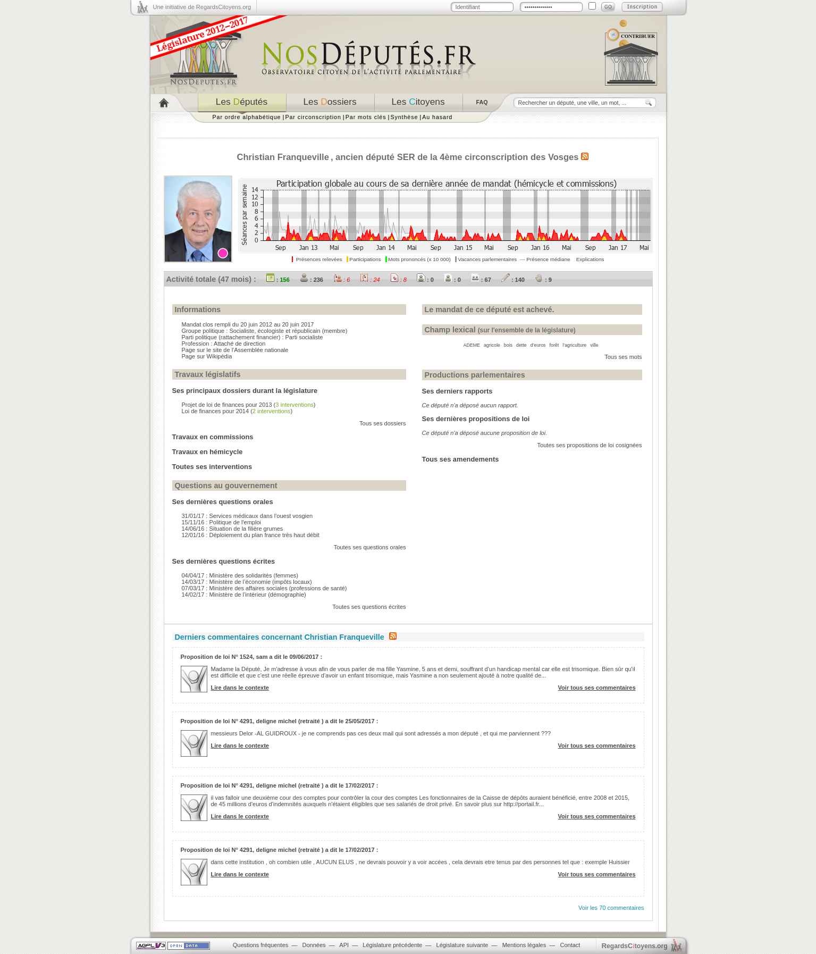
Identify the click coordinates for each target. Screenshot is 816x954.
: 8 (398, 280)
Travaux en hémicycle (207, 452)
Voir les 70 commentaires (611, 908)
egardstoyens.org (635, 946)
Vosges (563, 157)
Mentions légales (524, 945)
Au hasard (437, 117)
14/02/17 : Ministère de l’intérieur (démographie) (244, 594)
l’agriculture (574, 345)
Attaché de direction (239, 343)
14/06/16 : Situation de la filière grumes (232, 528)
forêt (554, 345)
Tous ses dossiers (382, 423)
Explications (590, 259)
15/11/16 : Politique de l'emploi (221, 522)
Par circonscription (313, 117)
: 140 (513, 280)
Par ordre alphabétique (247, 117)
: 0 (425, 280)
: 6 (341, 280)
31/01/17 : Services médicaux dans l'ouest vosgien (247, 516)
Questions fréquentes (261, 945)
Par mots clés (366, 117)
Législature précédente (392, 945)
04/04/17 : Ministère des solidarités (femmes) (240, 575)
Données (314, 945)
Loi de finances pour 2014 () (237, 411)
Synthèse (404, 117)
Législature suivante (462, 945)
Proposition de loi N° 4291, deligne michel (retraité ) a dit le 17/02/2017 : (279, 785)
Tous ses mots (623, 357)
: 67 (481, 280)
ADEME (472, 345)
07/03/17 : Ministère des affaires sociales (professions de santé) (264, 588)
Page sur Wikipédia (207, 356)
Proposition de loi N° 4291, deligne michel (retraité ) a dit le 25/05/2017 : (279, 721)
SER (406, 157)
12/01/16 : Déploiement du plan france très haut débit (250, 535)
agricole (492, 345)
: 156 (278, 280)
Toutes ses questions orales (370, 547)
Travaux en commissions (213, 437)
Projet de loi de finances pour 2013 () (249, 404)
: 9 (543, 280)
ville (594, 345)
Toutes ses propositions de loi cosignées (589, 445)
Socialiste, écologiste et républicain (274, 331)
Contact (570, 945)
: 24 (370, 280)
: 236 (311, 280)
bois (508, 345)
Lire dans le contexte (240, 687)
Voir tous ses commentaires (597, 687)
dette (521, 345)
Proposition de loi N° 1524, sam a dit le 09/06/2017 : (252, 657)
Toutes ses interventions (212, 467)
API (344, 945)
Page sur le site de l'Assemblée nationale (235, 350)
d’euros (538, 345)
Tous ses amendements (460, 459)
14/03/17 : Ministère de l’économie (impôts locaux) (247, 582)
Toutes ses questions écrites (369, 607)
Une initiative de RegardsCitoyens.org (202, 7)
